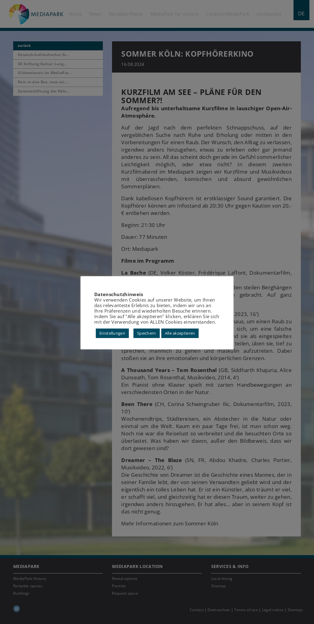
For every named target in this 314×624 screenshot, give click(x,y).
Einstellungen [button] (112, 333)
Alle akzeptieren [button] (180, 333)
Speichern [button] (146, 333)
